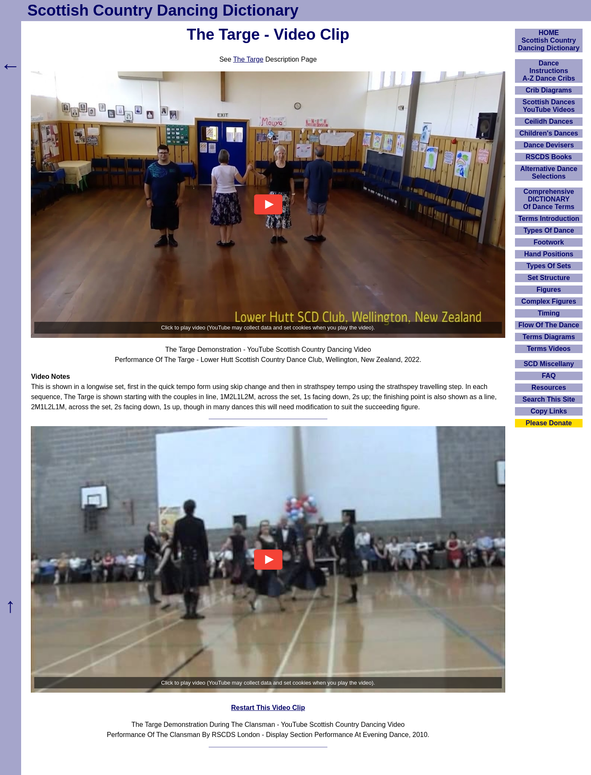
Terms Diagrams (549, 336)
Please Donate (549, 423)
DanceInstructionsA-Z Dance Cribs (549, 71)
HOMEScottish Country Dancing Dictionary (549, 40)
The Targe (248, 59)
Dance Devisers (548, 145)
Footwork (549, 242)
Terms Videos (548, 348)
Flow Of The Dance (548, 325)
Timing (549, 313)
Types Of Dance (548, 230)
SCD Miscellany (548, 363)
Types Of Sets (548, 265)
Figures (549, 289)
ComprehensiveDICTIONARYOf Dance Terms (549, 199)
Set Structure (549, 277)
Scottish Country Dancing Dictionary (163, 10)
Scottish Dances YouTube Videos (549, 105)
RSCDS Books (549, 156)
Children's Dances (549, 133)
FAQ (549, 375)
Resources (548, 387)
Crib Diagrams (549, 90)
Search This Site (549, 399)
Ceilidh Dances (549, 121)
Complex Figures (548, 301)
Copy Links (549, 411)
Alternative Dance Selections (548, 172)
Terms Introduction (549, 218)
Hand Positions (548, 254)
